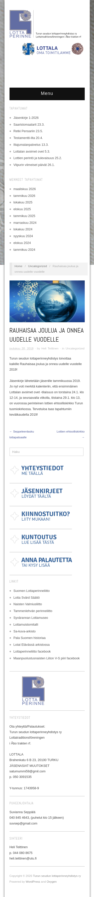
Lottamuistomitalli (26, 624)
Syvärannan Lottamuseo (31, 618)
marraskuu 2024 (25, 223)
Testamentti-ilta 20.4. (28, 138)
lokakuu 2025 (23, 202)
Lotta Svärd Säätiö (27, 597)
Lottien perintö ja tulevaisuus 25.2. (38, 158)
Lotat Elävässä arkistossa (32, 645)
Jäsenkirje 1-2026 (26, 118)
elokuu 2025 (22, 209)
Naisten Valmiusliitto (28, 604)
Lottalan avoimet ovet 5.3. (32, 151)
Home (18, 266)
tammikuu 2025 (24, 216)
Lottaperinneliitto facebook (32, 651)
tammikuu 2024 (24, 250)
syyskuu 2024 (23, 236)
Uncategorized (37, 266)
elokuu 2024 (22, 243)
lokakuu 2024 (23, 229)
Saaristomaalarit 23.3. (29, 124)
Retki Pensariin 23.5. (28, 131)
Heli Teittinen (50, 348)
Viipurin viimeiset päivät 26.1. (34, 165)
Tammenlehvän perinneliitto (33, 611)
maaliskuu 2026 (25, 189)
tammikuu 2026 (24, 196)
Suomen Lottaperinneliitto (32, 591)
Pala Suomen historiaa (30, 638)
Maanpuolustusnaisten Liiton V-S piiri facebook (47, 658)
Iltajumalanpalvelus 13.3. (31, 145)
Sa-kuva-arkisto (25, 631)
